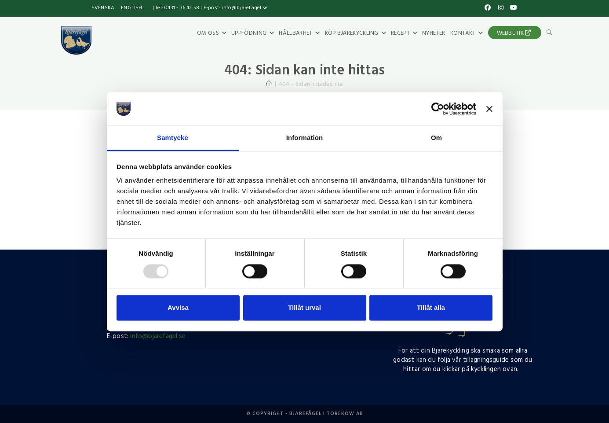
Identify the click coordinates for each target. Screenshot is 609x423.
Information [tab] (304, 138)
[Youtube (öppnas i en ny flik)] (512, 8)
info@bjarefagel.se (158, 336)
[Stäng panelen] (489, 109)
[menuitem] (102, 8)
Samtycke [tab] (172, 138)
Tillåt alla (431, 308)
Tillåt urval (304, 308)
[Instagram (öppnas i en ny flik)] (500, 8)
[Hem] (269, 84)
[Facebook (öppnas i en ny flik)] (488, 8)
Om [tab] (436, 138)
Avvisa (178, 308)
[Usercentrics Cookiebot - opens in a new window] (437, 108)
